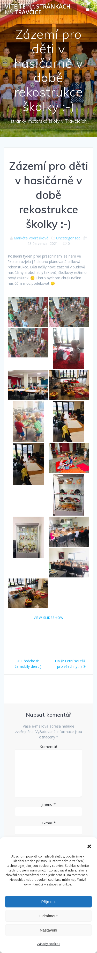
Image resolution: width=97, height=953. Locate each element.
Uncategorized (68, 238)
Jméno (48, 804)
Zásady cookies (48, 944)
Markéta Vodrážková (31, 238)
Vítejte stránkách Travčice (38, 9)
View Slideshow (49, 617)
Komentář (48, 746)
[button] (89, 846)
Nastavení (48, 930)
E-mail (49, 822)
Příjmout (48, 901)
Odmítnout (48, 916)
